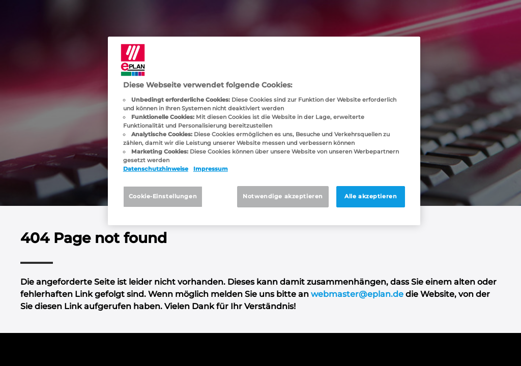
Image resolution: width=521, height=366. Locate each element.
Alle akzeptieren (370, 196)
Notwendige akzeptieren (283, 196)
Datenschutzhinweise (155, 168)
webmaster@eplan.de (357, 294)
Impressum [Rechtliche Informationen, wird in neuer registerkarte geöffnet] (210, 168)
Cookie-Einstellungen (163, 196)
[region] (264, 131)
